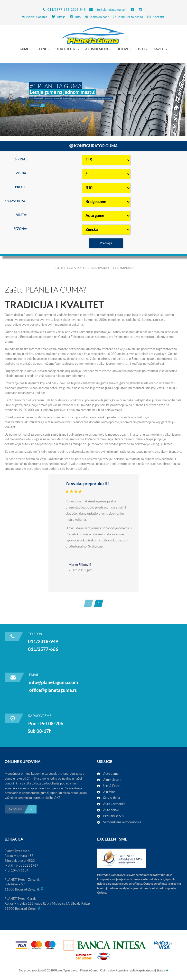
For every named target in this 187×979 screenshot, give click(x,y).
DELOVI (124, 49)
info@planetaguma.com (111, 9)
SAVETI (161, 49)
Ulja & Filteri (111, 786)
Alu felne (109, 792)
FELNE (43, 49)
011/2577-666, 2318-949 (66, 9)
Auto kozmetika (114, 804)
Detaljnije (38, 105)
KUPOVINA (23, 809)
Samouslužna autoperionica (122, 822)
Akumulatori (112, 780)
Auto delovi (111, 810)
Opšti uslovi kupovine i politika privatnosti (127, 970)
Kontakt (155, 17)
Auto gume (111, 773)
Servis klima (111, 798)
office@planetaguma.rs (53, 690)
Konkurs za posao (128, 17)
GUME (26, 49)
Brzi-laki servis (113, 816)
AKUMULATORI (98, 49)
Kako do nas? (97, 17)
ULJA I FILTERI (68, 49)
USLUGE (142, 49)
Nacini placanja (34, 17)
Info (75, 17)
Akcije (58, 17)
